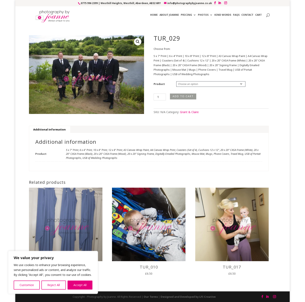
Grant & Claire (189, 112)
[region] (53, 272)
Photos (203, 15)
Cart (258, 15)
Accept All (80, 285)
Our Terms (151, 297)
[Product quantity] (160, 97)
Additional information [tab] (49, 129)
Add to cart (183, 96)
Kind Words (222, 15)
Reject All (53, 285)
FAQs (236, 15)
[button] (137, 41)
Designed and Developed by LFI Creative (188, 297)
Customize (27, 285)
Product (159, 84)
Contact (247, 15)
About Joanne (169, 15)
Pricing (186, 15)
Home (154, 15)
